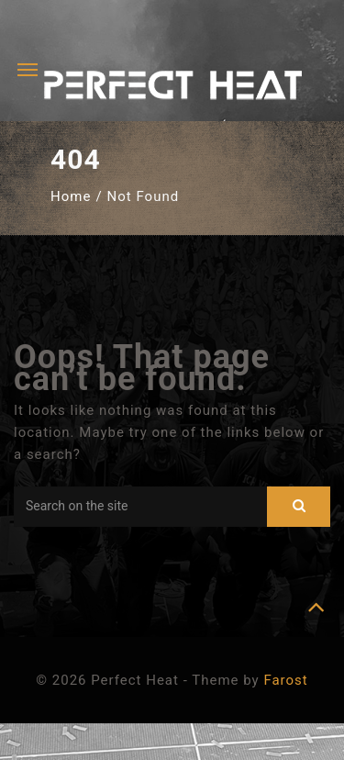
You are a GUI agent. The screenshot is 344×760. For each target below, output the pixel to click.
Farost (285, 680)
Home (70, 196)
